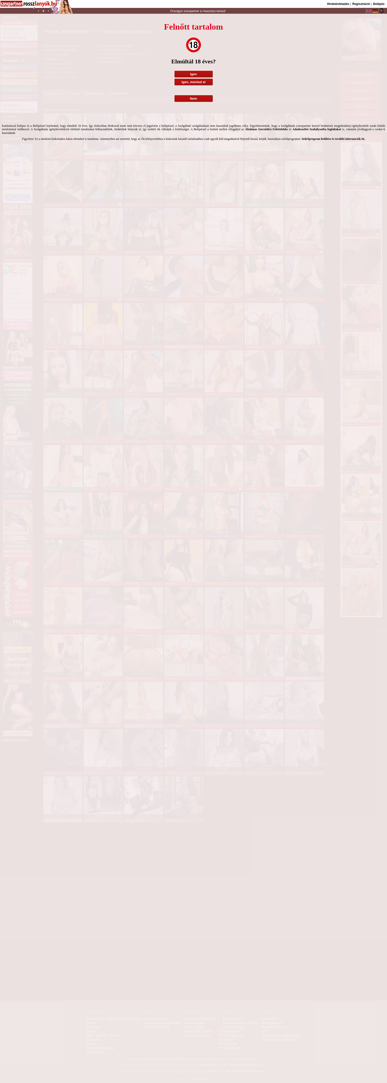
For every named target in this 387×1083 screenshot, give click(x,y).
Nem (193, 98)
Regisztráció (361, 4)
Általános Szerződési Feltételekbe (266, 129)
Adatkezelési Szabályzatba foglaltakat (316, 129)
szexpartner (191, 11)
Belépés (379, 4)
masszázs (210, 11)
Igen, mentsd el (193, 82)
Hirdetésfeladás (338, 4)
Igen (193, 74)
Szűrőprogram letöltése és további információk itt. (333, 139)
